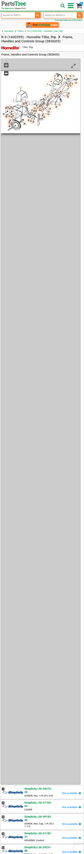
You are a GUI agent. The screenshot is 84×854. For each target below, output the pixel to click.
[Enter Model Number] (60, 15)
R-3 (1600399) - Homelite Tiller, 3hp (45, 31)
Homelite (8, 31)
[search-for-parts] (37, 15)
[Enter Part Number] (18, 15)
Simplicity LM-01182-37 (38, 835)
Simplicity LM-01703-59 (38, 804)
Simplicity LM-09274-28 (38, 790)
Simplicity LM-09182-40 (38, 818)
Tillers (20, 31)
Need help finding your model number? (68, 20)
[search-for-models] (79, 15)
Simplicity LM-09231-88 (38, 849)
